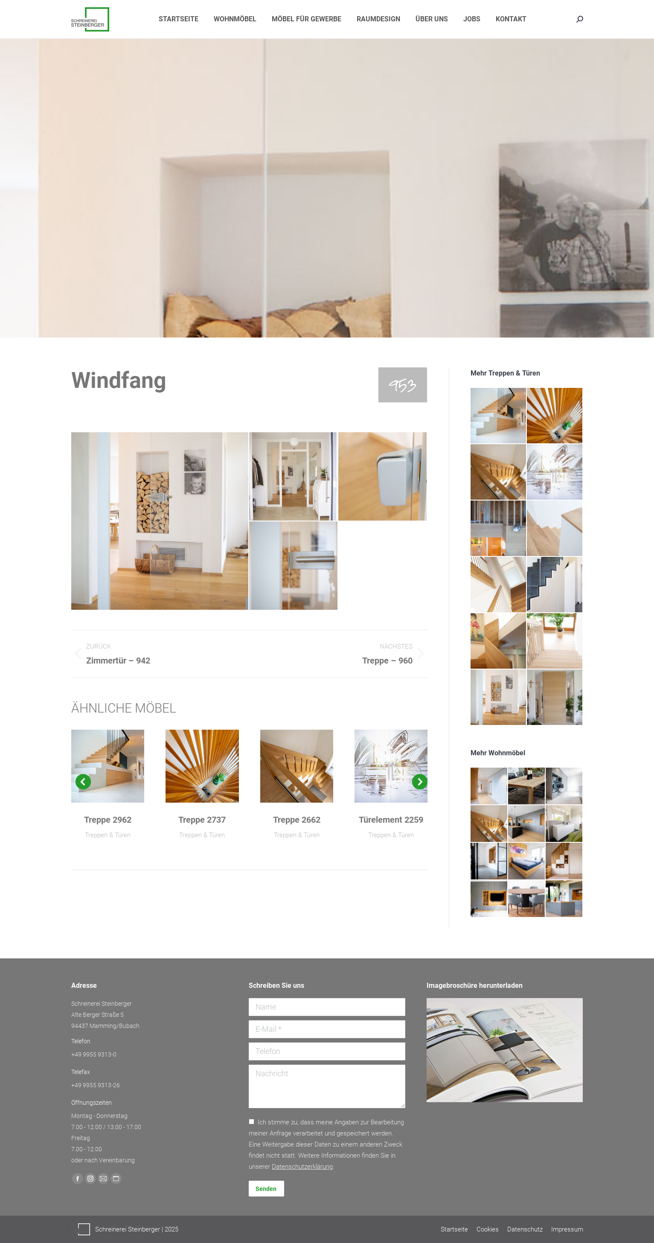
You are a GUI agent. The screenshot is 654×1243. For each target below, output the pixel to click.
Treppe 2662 (296, 820)
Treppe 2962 (107, 820)
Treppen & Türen (108, 835)
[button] (83, 781)
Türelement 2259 (391, 820)
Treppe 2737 (202, 820)
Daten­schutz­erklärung (302, 1166)
